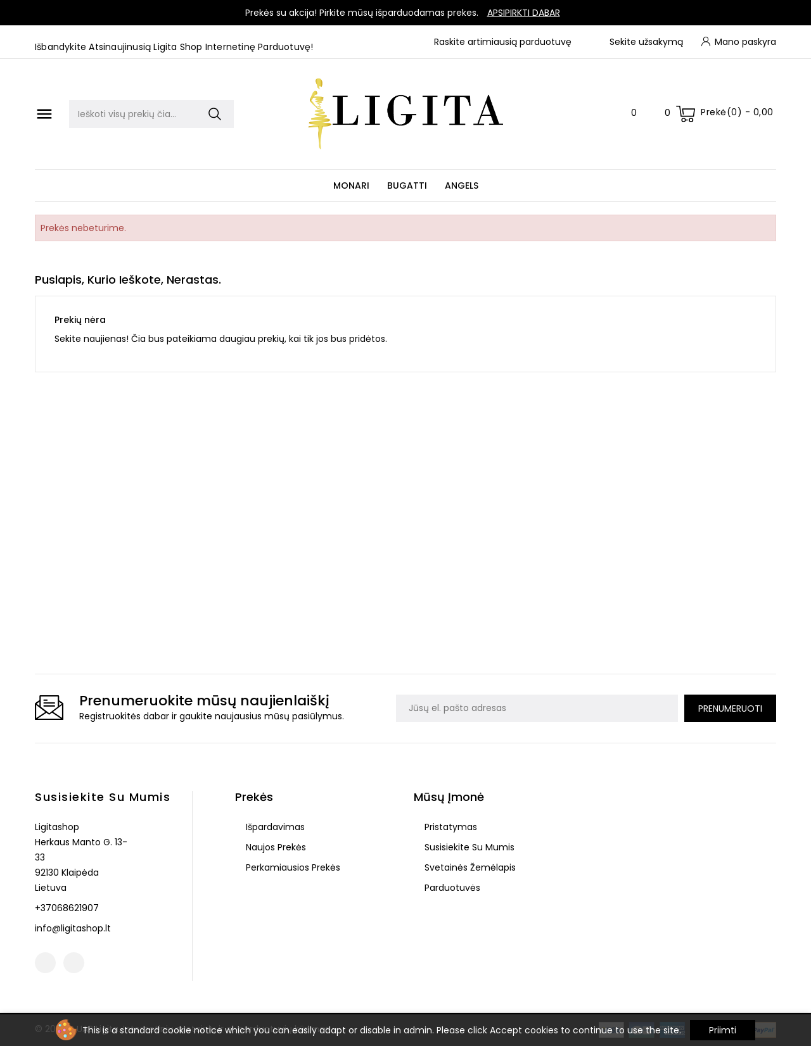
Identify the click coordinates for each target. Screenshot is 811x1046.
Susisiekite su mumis (102, 797)
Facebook (45, 962)
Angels (461, 185)
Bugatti (407, 185)
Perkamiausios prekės (291, 867)
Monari (351, 185)
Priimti (722, 1030)
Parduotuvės (451, 887)
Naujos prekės (274, 847)
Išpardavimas (274, 827)
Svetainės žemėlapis (469, 867)
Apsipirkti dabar (523, 12)
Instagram (73, 962)
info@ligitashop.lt (73, 928)
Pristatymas (449, 827)
